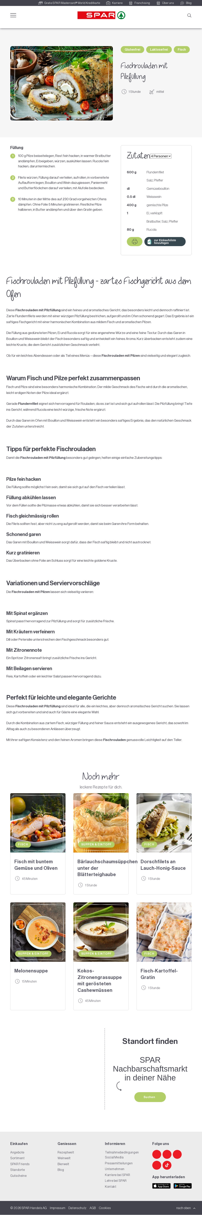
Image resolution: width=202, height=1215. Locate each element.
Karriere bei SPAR (117, 1175)
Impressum (57, 1208)
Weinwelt (64, 1158)
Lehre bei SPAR (116, 1181)
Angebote (17, 1152)
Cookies (105, 1208)
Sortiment (17, 1158)
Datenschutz (77, 1208)
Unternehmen (114, 1169)
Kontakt (110, 1186)
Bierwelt (63, 1164)
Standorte (17, 1170)
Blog (61, 1170)
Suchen (150, 1097)
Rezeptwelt (66, 1152)
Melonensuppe (31, 971)
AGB (93, 1208)
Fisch (182, 49)
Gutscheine (18, 1175)
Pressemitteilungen (119, 1163)
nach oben (186, 1208)
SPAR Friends (20, 1164)
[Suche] (189, 15)
